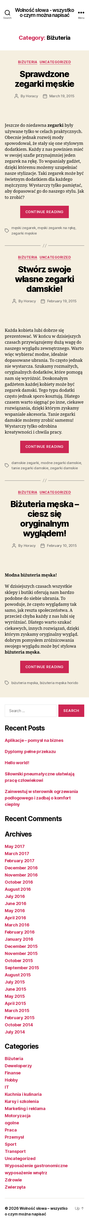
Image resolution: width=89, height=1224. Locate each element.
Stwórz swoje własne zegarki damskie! (44, 279)
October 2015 (19, 960)
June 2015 (15, 989)
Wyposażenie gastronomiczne (36, 1165)
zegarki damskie (64, 468)
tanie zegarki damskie (29, 468)
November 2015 (21, 953)
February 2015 (20, 1017)
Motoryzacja (18, 1115)
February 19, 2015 (62, 301)
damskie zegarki (25, 462)
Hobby (11, 1079)
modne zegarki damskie (61, 462)
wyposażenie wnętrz (26, 1172)
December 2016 (21, 867)
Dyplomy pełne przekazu (30, 751)
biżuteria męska (24, 683)
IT (7, 1087)
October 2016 (19, 882)
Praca (11, 1129)
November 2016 (21, 874)
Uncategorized (55, 62)
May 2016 (15, 910)
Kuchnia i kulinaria (23, 1094)
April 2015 (15, 1003)
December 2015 (21, 946)
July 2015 (15, 981)
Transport (15, 1151)
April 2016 (15, 917)
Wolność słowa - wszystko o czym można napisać (44, 13)
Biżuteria (27, 62)
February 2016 (20, 932)
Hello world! (17, 762)
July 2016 (15, 896)
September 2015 (22, 967)
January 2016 (19, 939)
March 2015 (17, 1010)
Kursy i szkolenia (22, 1101)
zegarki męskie (24, 233)
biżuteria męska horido (59, 683)
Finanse (13, 1072)
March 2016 (17, 924)
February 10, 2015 (62, 545)
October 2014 (19, 1024)
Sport (10, 1144)
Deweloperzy (18, 1065)
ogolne (12, 1122)
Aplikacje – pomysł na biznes (34, 740)
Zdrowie (13, 1179)
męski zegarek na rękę (56, 227)
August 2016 (18, 889)
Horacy (32, 96)
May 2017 (15, 846)
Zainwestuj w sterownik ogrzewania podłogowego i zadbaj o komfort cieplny (41, 798)
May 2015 (15, 996)
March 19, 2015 (62, 96)
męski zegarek (23, 227)
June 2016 (15, 903)
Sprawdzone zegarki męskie (44, 79)
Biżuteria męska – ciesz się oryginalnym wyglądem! (44, 519)
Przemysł (14, 1137)
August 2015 (18, 974)
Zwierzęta (15, 1187)
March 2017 (17, 853)
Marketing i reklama (25, 1108)
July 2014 (15, 1031)
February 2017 (19, 860)
